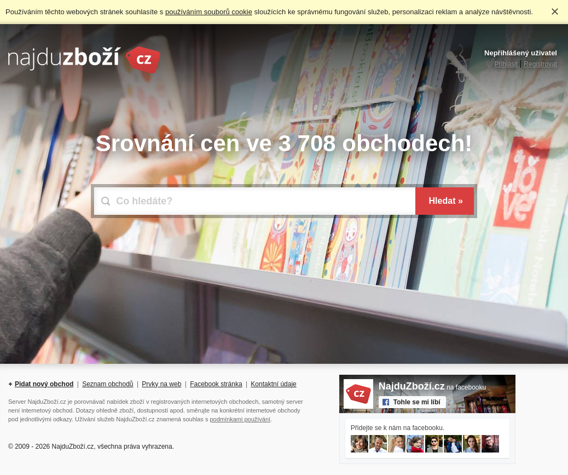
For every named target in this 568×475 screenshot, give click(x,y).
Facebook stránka (216, 384)
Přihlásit (506, 64)
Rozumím (555, 11)
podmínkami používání (240, 419)
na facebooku (432, 387)
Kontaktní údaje (273, 384)
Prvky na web (161, 384)
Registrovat (540, 64)
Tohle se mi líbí (417, 402)
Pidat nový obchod (44, 384)
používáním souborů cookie (208, 12)
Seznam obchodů (107, 384)
